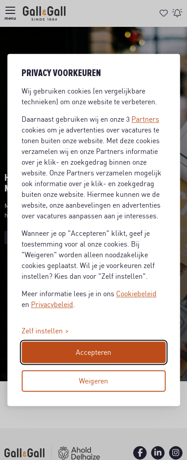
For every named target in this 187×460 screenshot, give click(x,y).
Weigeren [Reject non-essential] (93, 381)
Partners (145, 119)
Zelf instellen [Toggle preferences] (42, 331)
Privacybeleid (52, 304)
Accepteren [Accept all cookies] (93, 352)
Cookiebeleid (136, 294)
